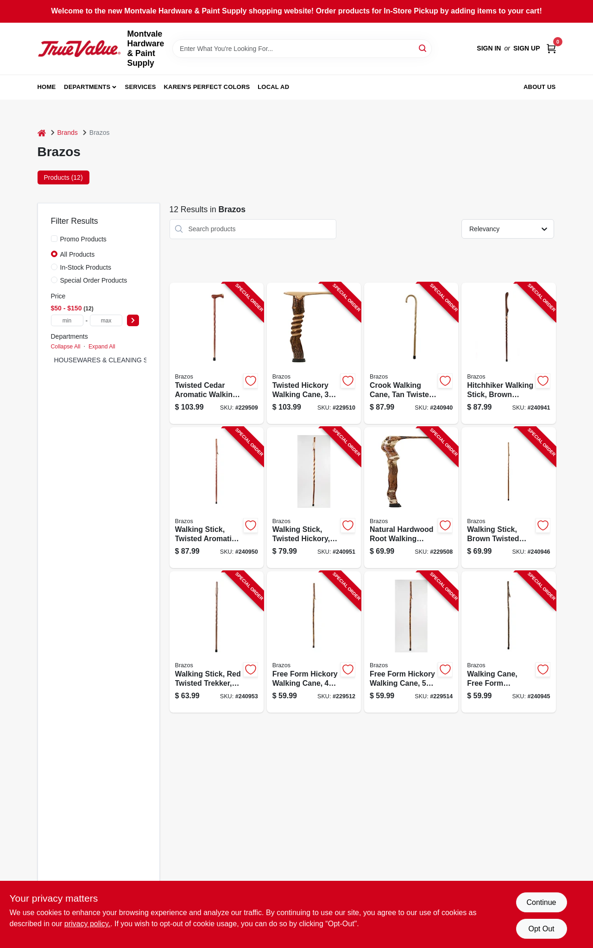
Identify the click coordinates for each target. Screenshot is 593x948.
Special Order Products (93, 280)
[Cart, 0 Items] (551, 48)
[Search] (423, 48)
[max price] (106, 320)
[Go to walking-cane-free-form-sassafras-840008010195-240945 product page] (508, 642)
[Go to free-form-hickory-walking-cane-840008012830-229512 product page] (314, 642)
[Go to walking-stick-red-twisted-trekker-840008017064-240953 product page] (217, 642)
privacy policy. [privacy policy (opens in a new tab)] (87, 924)
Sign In (489, 48)
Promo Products (83, 239)
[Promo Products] (54, 238)
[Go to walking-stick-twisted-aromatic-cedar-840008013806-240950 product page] (217, 498)
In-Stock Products (86, 267)
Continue (541, 902)
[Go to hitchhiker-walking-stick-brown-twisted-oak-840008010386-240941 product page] (508, 353)
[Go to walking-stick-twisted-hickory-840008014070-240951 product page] (314, 498)
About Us (540, 86)
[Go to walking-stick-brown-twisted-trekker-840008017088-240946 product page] (508, 498)
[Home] (42, 133)
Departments (87, 86)
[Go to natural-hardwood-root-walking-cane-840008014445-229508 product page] (411, 498)
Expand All (101, 346)
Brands (67, 132)
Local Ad (273, 86)
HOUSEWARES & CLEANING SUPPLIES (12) (121, 360)
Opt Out (541, 929)
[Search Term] (302, 48)
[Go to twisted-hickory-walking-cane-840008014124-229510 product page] (314, 353)
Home (47, 86)
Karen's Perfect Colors (207, 86)
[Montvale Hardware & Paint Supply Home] (79, 48)
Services (140, 86)
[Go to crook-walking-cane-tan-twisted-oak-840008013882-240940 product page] (411, 353)
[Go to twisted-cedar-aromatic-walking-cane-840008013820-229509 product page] (217, 353)
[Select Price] (133, 320)
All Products (77, 254)
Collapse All (66, 346)
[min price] (67, 320)
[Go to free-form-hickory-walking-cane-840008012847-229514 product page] (411, 642)
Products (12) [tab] (63, 177)
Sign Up (526, 48)
